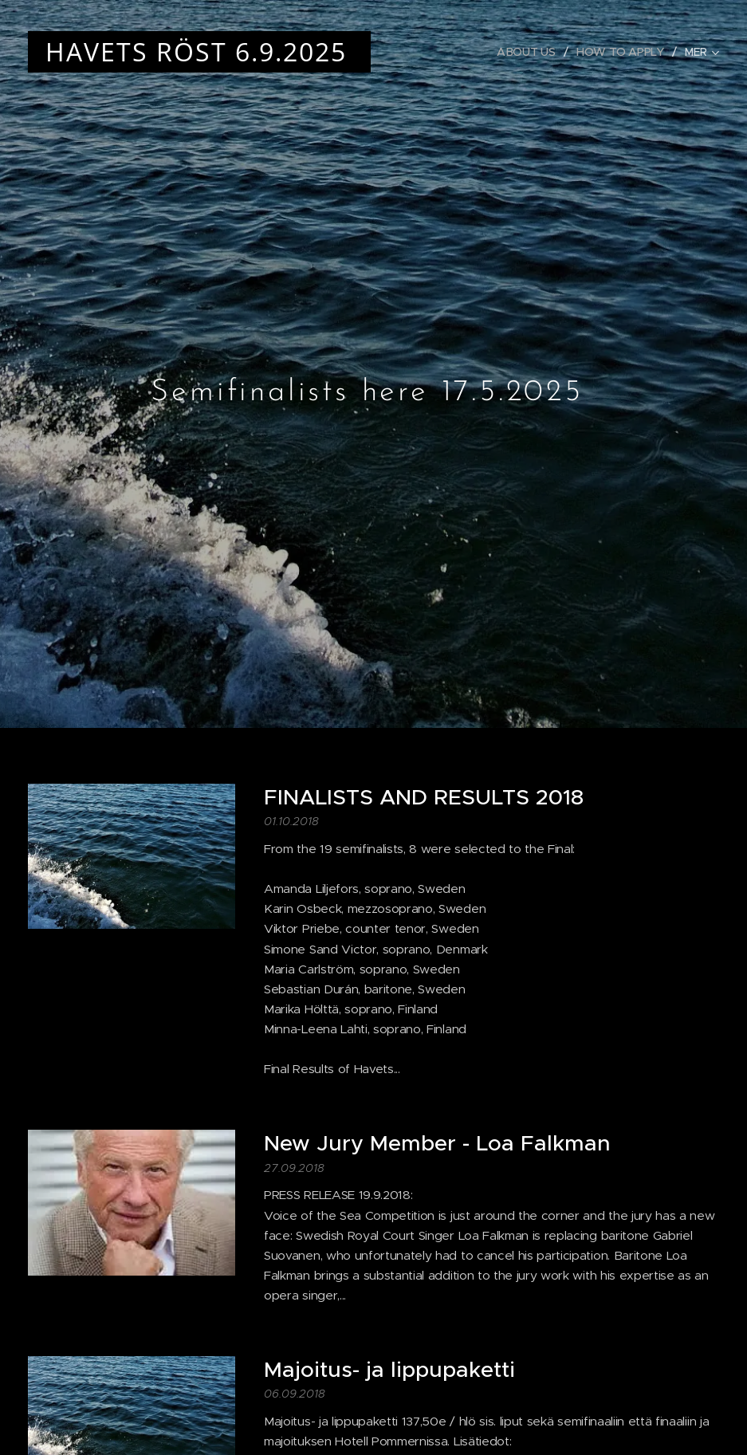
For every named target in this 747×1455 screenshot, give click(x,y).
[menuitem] (528, 52)
